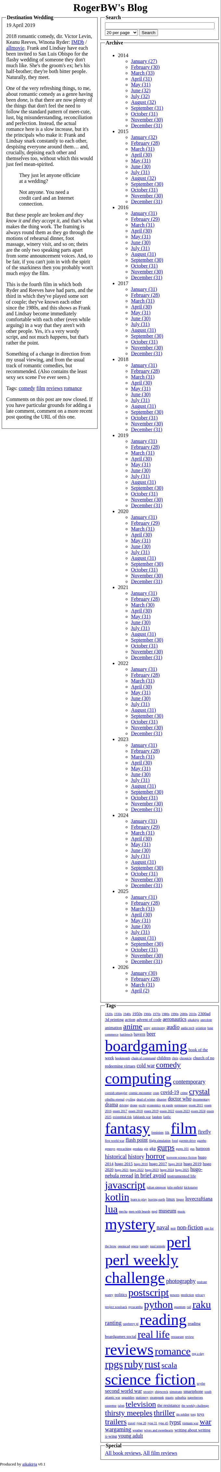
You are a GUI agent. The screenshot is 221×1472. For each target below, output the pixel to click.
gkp (153, 1148)
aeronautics (175, 1019)
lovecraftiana (199, 1199)
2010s (193, 1014)
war (205, 1421)
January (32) (144, 137)
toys (200, 1414)
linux (170, 1199)
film (40, 388)
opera (134, 1246)
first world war (114, 1140)
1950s (137, 1013)
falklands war (142, 1117)
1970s (157, 1014)
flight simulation (159, 1140)
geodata (138, 1149)
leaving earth (156, 1199)
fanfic (167, 1117)
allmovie (15, 48)
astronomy (158, 1028)
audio (172, 1027)
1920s (109, 1014)
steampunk (157, 1397)
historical (116, 1156)
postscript (148, 1292)
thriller (164, 1413)
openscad (124, 1246)
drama (111, 1104)
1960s (147, 1014)
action (130, 1019)
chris (175, 1058)
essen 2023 (183, 1111)
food (175, 1140)
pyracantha (135, 1307)
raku (201, 1304)
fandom (157, 1117)
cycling (130, 1099)
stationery (142, 1397)
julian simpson (156, 1187)
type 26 (141, 1423)
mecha (123, 1211)
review (189, 1337)
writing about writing (193, 1430)
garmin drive (187, 1140)
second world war (123, 1391)
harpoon (203, 1148)
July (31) (140, 172)
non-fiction (190, 1227)
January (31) (144, 213)
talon (121, 1405)
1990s (175, 1014)
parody (144, 1246)
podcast (202, 1282)
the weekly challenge (195, 1405)
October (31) (144, 114)
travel (132, 1423)
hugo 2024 (167, 1170)
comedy (27, 388)
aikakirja (193, 1020)
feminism (157, 1132)
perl (178, 1242)
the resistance (168, 1405)
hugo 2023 (152, 1170)
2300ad (204, 1013)
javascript (125, 1185)
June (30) (140, 166)
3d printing (114, 1019)
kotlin (117, 1197)
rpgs (114, 1364)
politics (121, 1294)
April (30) (141, 154)
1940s (127, 1014)
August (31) (143, 254)
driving (124, 1105)
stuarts (169, 1397)
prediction (187, 1295)
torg (193, 1414)
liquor (180, 1199)
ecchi (142, 1105)
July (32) (140, 96)
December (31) (146, 125)
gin (146, 1149)
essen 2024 (198, 1111)
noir (173, 1228)
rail (189, 1307)
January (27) (144, 61)
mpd (154, 1211)
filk (167, 1132)
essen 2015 (196, 1105)
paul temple (157, 1246)
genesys (110, 1149)
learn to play (139, 1199)
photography (181, 1281)
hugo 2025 (182, 1170)
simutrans (176, 1391)
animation (113, 1027)
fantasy (127, 1128)
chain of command (143, 1058)
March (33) (142, 73)
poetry (109, 1295)
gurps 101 (182, 1149)
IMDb (78, 42)
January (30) (144, 973)
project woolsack (116, 1307)
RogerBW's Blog (110, 7)
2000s (184, 1014)
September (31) (147, 108)
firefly (204, 1132)
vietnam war (190, 1423)
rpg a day (198, 1353)
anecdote (206, 1020)
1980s (166, 1014)
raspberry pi (130, 1324)
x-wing (111, 1436)
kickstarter (191, 1187)
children (164, 1057)
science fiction (150, 1379)
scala (169, 1365)
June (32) (140, 90)
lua (111, 1209)
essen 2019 (151, 1111)
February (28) (145, 143)
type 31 (152, 1423)
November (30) (147, 119)
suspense (111, 1405)
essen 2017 (120, 1111)
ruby (133, 1364)
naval (163, 1227)
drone (133, 1105)
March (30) (142, 605)
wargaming (118, 1429)
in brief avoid (150, 1175)
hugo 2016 (141, 1164)
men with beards (139, 1211)
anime (132, 1026)
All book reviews (123, 1453)
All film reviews (160, 1453)
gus (192, 1149)
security (148, 1391)
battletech (126, 1034)
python (158, 1304)
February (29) (145, 219)
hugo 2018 (175, 1164)
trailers (116, 1421)
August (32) (143, 102)
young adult (130, 1436)
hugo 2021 (122, 1170)
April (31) (141, 79)
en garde (167, 1105)
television (141, 1404)
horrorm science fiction (181, 1157)
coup (156, 1093)
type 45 (163, 1423)
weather (138, 1430)
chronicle (185, 1058)
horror (155, 1156)
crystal (199, 1091)
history (136, 1156)
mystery (130, 1224)
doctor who (179, 1098)
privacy (200, 1295)
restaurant (177, 1337)
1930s (118, 1014)
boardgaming (146, 1045)
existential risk (122, 1117)
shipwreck (161, 1391)
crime (184, 1093)
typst (175, 1422)
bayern (139, 1034)
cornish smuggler (116, 1093)
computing (138, 1078)
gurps (166, 1147)
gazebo (201, 1140)
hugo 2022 (137, 1170)
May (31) (140, 84)
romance (73, 388)
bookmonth (122, 1058)
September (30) (147, 184)
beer (151, 1034)
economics (154, 1105)
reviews (54, 388)
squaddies (128, 1397)
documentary (201, 1099)
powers (174, 1295)
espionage (181, 1105)
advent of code (149, 1019)
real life (153, 1334)
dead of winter (145, 1099)
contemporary (189, 1081)
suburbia (180, 1397)
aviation (201, 1028)
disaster (162, 1099)
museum (167, 1211)
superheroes (195, 1397)
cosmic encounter (140, 1093)
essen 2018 (135, 1111)
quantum (180, 1307)
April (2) (140, 990)
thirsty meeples (128, 1413)
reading (163, 1319)
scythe (201, 1383)
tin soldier (182, 1414)
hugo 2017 (158, 1163)
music (181, 1211)
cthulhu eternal (114, 1099)
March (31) (142, 149)
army (147, 1028)
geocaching (124, 1149)
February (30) (145, 67)
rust (152, 1364)
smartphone (193, 1391)
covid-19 (170, 1092)
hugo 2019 (193, 1163)
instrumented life (181, 1176)
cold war (146, 1065)
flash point (136, 1140)
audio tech (187, 1028)
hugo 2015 (124, 1163)
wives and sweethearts (158, 1430)
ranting (113, 1323)
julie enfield (175, 1187)
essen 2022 (167, 1111)
